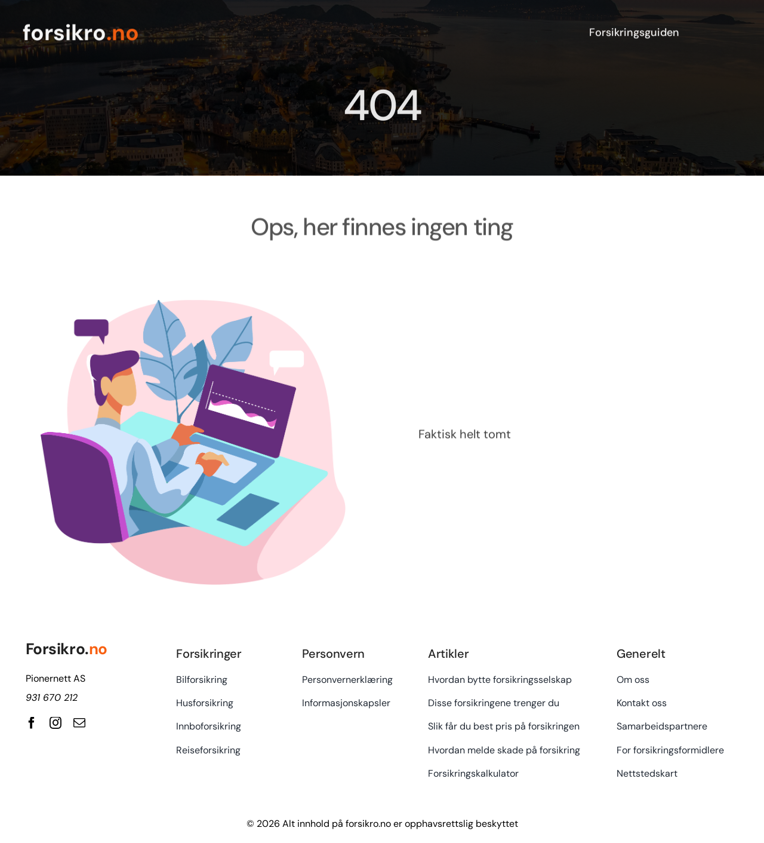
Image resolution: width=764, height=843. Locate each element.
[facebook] (32, 723)
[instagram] (55, 723)
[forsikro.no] (200, 31)
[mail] (79, 723)
